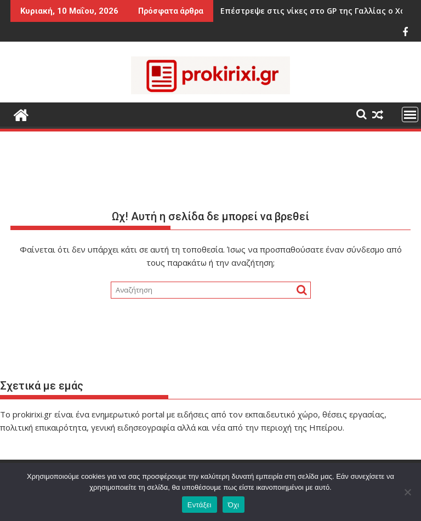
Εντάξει (199, 505)
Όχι (234, 505)
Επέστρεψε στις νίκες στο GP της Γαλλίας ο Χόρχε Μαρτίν (305, 10)
